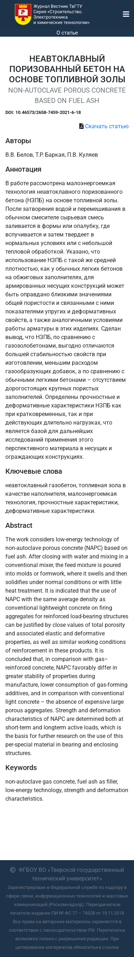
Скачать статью (107, 126)
